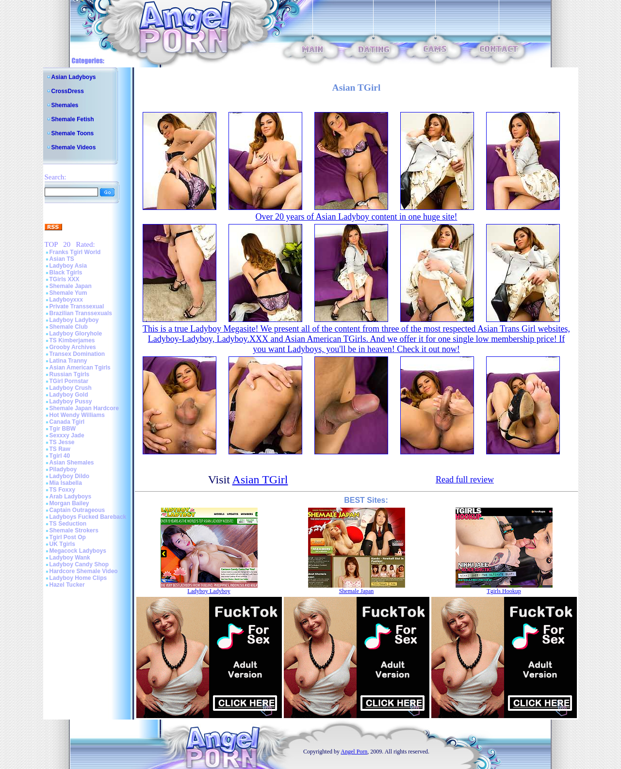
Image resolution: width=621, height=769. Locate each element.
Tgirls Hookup (504, 591)
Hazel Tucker (67, 584)
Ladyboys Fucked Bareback (88, 516)
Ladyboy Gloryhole (75, 333)
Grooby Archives (72, 347)
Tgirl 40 (59, 455)
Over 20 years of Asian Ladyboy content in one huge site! (357, 217)
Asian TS (61, 259)
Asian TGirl (260, 479)
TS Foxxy (62, 489)
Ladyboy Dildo (69, 476)
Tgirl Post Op (67, 537)
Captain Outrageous (77, 510)
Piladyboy (63, 469)
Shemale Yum (68, 292)
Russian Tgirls (69, 374)
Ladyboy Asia (68, 265)
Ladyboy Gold (68, 394)
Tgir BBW (62, 428)
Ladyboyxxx (66, 299)
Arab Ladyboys (70, 496)
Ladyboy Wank (69, 557)
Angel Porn (354, 751)
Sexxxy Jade (66, 435)
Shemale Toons (72, 133)
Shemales (65, 105)
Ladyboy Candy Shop (79, 564)
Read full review (465, 479)
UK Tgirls (62, 544)
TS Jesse (62, 442)
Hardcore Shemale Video (83, 571)
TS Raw (59, 449)
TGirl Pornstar (69, 381)
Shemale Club (68, 326)
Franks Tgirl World (75, 252)
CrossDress (67, 91)
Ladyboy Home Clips (78, 578)
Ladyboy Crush (70, 387)
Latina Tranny (68, 360)
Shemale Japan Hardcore (84, 408)
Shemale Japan (70, 286)
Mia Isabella (65, 483)
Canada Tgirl (67, 421)
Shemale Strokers (73, 530)
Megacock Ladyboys (77, 550)
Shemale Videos (73, 147)
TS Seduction (68, 523)
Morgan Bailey (69, 503)
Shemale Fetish (72, 119)
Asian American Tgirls (80, 367)
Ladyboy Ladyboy (74, 320)
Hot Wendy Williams (77, 415)
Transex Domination (77, 354)
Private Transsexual (76, 306)
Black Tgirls (65, 272)
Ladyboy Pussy (70, 401)
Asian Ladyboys (73, 77)
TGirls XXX (64, 279)
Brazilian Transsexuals (80, 313)
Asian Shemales (71, 462)
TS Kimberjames (72, 340)
